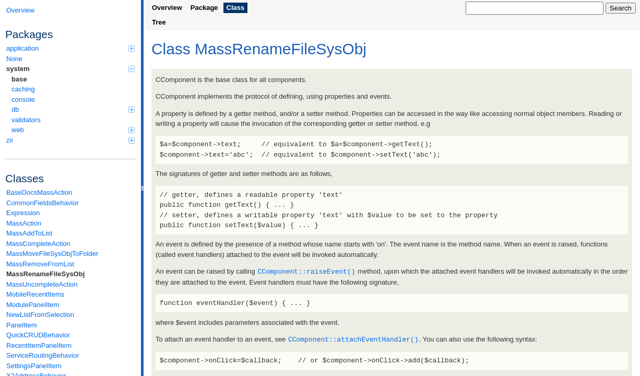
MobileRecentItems (35, 294)
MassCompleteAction (38, 244)
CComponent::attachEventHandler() (353, 338)
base (19, 79)
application (70, 48)
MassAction (23, 223)
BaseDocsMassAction (39, 192)
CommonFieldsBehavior (42, 203)
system (70, 69)
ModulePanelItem (32, 305)
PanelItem (21, 325)
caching (23, 89)
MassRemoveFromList (40, 264)
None (14, 59)
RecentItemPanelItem (39, 345)
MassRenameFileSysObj (45, 274)
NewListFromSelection (40, 315)
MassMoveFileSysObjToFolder (52, 253)
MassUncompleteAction (42, 284)
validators (26, 120)
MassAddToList (29, 233)
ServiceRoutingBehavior (42, 355)
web (73, 130)
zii (70, 140)
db (73, 109)
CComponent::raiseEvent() (306, 271)
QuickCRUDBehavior (38, 335)
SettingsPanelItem (34, 366)
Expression (23, 213)
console (23, 99)
